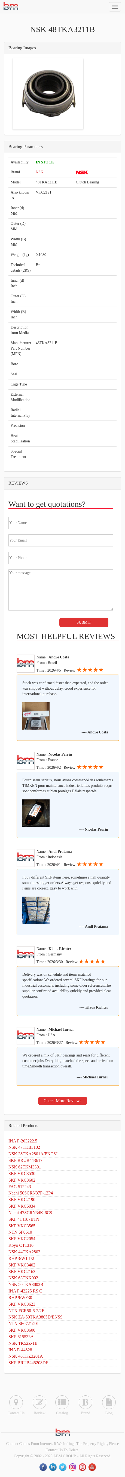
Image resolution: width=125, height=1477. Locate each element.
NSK (39, 172)
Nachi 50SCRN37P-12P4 (30, 1193)
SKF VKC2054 (21, 1238)
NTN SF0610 (20, 1232)
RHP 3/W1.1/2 (21, 1258)
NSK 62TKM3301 (24, 1167)
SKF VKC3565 (21, 1225)
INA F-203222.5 (22, 1141)
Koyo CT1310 (20, 1245)
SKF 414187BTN (23, 1219)
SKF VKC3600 (21, 1330)
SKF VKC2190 (21, 1199)
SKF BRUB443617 (25, 1160)
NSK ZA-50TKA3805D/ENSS (35, 1317)
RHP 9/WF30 (20, 1297)
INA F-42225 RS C (25, 1291)
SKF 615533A (21, 1336)
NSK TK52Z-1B (23, 1343)
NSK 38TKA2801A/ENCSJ (32, 1153)
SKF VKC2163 (21, 1271)
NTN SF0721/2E (23, 1323)
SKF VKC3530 (21, 1173)
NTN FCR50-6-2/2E (26, 1310)
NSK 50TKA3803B (25, 1284)
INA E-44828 (20, 1350)
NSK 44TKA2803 (24, 1251)
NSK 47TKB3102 (24, 1147)
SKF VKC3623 (21, 1304)
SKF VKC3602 (21, 1180)
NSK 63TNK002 (23, 1278)
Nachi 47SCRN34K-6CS (30, 1212)
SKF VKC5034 (21, 1206)
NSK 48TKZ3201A (25, 1356)
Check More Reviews (62, 1100)
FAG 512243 (19, 1186)
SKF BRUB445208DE (28, 1362)
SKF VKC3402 (21, 1265)
